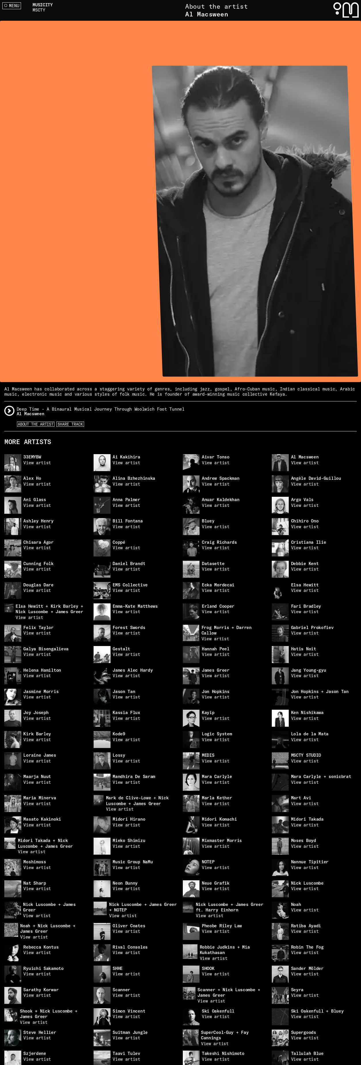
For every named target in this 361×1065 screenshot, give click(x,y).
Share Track (70, 424)
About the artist (35, 424)
